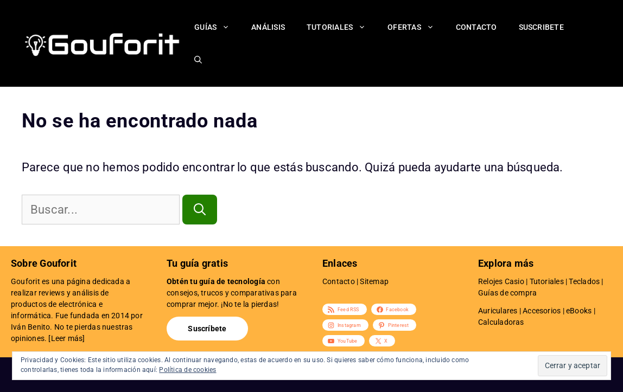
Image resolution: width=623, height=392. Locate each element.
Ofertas (416, 27)
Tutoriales (342, 27)
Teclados (584, 281)
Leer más (67, 338)
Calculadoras (501, 322)
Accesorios (542, 310)
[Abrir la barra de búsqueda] (198, 59)
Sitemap (374, 281)
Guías (217, 27)
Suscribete (541, 27)
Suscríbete (207, 328)
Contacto (476, 27)
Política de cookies (187, 370)
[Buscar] (199, 209)
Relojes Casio (501, 281)
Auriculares (497, 310)
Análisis (268, 27)
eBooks (579, 310)
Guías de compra (507, 292)
